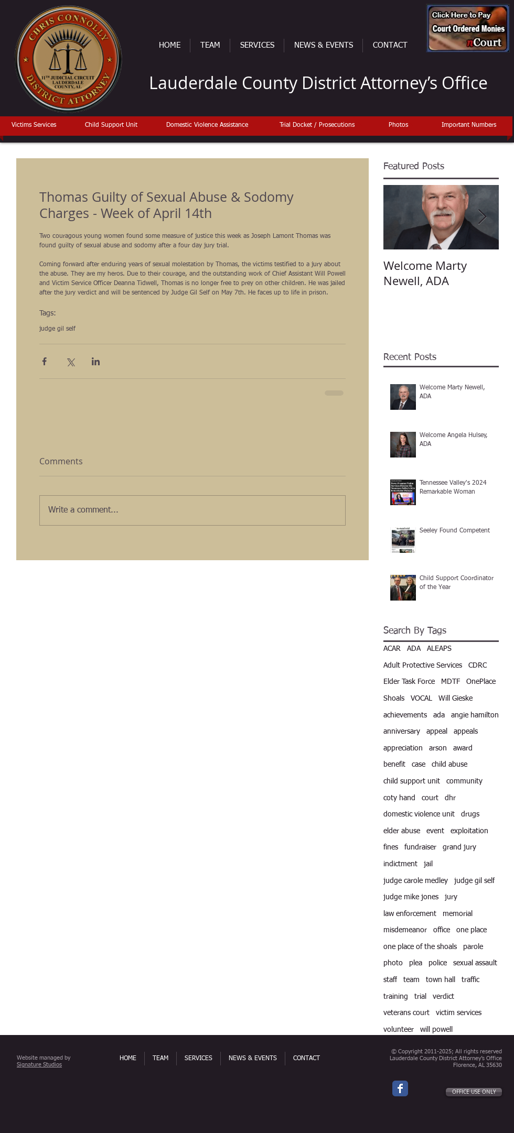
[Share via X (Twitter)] (70, 361)
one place (471, 930)
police (438, 963)
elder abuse (401, 831)
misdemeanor (405, 930)
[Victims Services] (33, 125)
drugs (470, 814)
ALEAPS (439, 648)
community (464, 781)
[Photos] (398, 125)
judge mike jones (410, 897)
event (435, 831)
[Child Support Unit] (111, 125)
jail (428, 864)
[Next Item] (482, 217)
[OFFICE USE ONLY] (474, 1092)
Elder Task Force (409, 681)
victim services (458, 1013)
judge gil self (57, 329)
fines (390, 847)
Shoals (393, 698)
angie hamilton (475, 715)
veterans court (406, 1013)
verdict (443, 996)
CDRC (477, 665)
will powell (436, 1029)
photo (393, 963)
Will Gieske (455, 698)
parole (473, 947)
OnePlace (481, 681)
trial (420, 996)
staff (390, 980)
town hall (440, 980)
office (441, 930)
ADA (414, 648)
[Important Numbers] (469, 125)
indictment (400, 864)
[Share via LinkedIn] (96, 361)
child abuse (449, 764)
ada (439, 715)
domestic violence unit (419, 814)
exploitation (469, 831)
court (430, 798)
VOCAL (421, 698)
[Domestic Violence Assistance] (207, 125)
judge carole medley (415, 881)
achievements (405, 715)
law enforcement (409, 914)
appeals (466, 731)
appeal (436, 731)
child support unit (411, 781)
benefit (394, 764)
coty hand (399, 798)
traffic (470, 980)
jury (451, 897)
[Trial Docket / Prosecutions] (317, 125)
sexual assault (475, 963)
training (395, 996)
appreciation (403, 748)
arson (438, 748)
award (463, 748)
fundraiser (420, 847)
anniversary (401, 731)
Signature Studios (39, 1064)
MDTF (450, 681)
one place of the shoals (420, 947)
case (418, 764)
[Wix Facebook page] (400, 1088)
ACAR (392, 648)
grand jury (459, 847)
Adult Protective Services (422, 665)
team (411, 980)
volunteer (398, 1029)
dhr (450, 798)
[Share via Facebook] (44, 361)
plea (415, 963)
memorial (458, 914)
